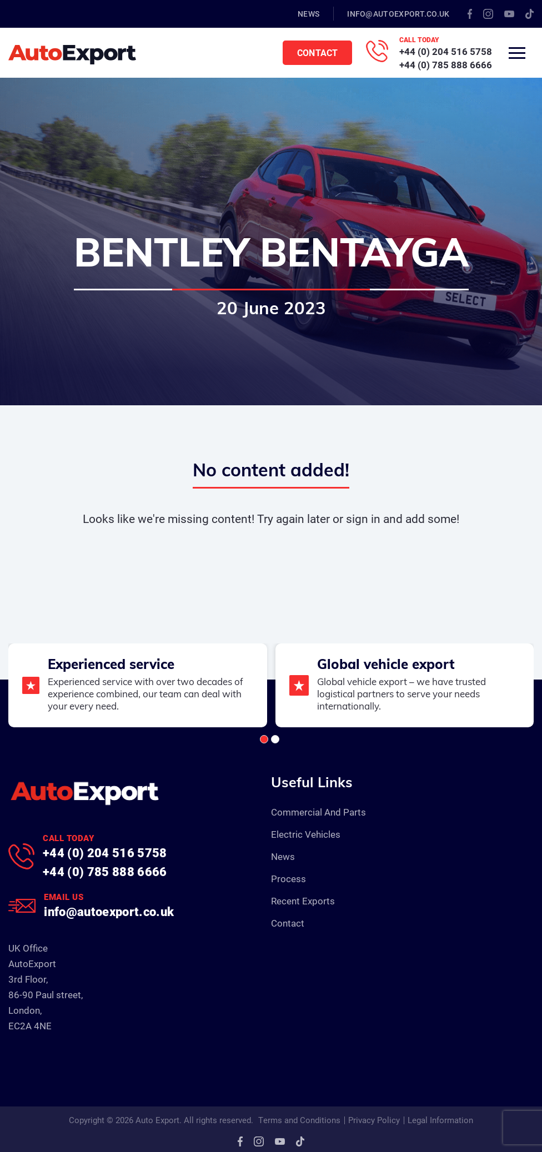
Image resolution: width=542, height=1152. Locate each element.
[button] (264, 739)
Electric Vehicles (305, 834)
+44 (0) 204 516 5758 (445, 51)
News (308, 13)
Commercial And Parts (318, 812)
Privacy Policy (374, 1119)
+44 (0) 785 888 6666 (445, 64)
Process (288, 878)
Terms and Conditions (299, 1119)
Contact (317, 52)
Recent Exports (303, 900)
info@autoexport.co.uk (398, 13)
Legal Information (440, 1119)
